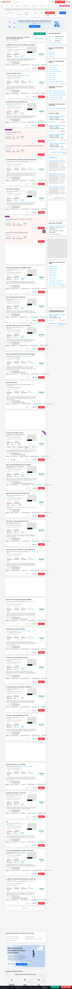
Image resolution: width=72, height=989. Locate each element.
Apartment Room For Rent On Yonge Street (17, 453)
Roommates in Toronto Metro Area (31, 9)
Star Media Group (32, 180)
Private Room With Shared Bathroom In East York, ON (60, 134)
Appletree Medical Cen (25, 93)
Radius (35, 13)
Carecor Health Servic (35, 818)
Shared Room (31, 169)
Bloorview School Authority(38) (12, 835)
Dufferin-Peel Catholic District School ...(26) (33, 837)
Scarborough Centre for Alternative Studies (57, 95)
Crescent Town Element (48, 384)
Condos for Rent (52, 67)
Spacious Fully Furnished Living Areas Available (17, 232)
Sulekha (7, 2)
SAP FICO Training (52, 272)
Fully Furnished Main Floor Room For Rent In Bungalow (20, 334)
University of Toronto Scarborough (19, 353)
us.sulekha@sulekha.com (44, 968)
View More (34, 68)
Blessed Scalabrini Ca (25, 444)
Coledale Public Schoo (23, 297)
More (33, 406)
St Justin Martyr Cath (44, 297)
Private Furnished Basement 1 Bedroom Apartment (20, 769)
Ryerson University (16, 787)
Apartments (41, 6)
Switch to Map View (39, 33)
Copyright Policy (49, 982)
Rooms (12, 6)
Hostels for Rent (52, 77)
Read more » (63, 170)
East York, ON (16, 772)
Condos (48, 6)
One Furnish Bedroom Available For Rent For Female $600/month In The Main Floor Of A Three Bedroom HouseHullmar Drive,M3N (25, 146)
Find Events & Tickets (20, 972)
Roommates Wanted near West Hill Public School (59, 324)
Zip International (25, 530)
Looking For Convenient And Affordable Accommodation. (21, 798)
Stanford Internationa (45, 354)
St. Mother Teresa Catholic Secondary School (57, 91)
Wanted (54, 316)
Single (50, 316)
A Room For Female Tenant (13, 73)
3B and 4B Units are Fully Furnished (15, 568)
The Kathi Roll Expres (14, 818)
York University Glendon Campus (19, 382)
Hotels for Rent (52, 79)
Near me (7, 6)
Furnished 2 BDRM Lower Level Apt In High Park (18, 626)
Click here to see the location (55, 43)
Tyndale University (16, 120)
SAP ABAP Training (53, 268)
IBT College (23, 122)
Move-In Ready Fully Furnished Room (16, 277)
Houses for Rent (52, 75)
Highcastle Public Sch (35, 416)
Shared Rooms (26, 6)
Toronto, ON (22, 47)
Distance (41, 38)
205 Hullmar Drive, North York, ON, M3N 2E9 (58, 226)
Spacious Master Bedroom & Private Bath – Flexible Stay (19, 219)
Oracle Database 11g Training (55, 280)
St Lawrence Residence (15, 530)
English (21, 56)
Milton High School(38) (29, 835)
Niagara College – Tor (25, 818)
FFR (7, 740)
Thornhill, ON (10, 484)
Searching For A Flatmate (13, 189)
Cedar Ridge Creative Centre (56, 99)
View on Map (8, 48)
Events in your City (10, 975)
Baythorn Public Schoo (15, 501)
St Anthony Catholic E (25, 501)
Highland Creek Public (24, 416)
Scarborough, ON (9, 134)
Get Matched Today (34, 26)
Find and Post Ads (20, 966)
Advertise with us (41, 982)
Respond (41, 68)
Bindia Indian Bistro (23, 180)
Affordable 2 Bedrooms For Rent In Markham (18, 306)
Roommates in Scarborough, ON (44, 9)
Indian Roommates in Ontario (18, 9)
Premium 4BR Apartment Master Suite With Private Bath (21, 159)
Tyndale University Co (47, 472)
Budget (41, 13)
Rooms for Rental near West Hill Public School (58, 153)
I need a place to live (64, 6)
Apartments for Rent (11, 363)
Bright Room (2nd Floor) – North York (16, 712)
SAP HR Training (52, 276)
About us (38, 980)
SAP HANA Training (53, 274)
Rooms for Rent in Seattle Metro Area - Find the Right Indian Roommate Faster (57, 174)
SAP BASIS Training (53, 266)
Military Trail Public (14, 416)
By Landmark (19, 13)
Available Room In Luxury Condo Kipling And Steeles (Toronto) (21, 45)
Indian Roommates (8, 9)
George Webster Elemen (26, 384)
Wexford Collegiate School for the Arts (57, 93)
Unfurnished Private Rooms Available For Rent (18, 248)
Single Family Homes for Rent (55, 71)
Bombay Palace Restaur (42, 180)
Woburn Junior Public (15, 354)
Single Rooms (18, 6)
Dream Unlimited (45, 530)
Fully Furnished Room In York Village (15, 683)
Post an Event (23, 977)
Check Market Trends (21, 862)
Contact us (44, 980)
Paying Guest (34, 6)
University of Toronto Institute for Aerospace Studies (22, 443)
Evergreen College (14, 180)
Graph (37, 935)
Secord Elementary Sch (15, 384)
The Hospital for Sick (35, 93)
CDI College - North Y (31, 122)
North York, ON (9, 147)
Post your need (55, 986)
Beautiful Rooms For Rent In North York (16, 102)
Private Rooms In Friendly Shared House (17, 597)
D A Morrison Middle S (37, 384)
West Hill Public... (27, 13)
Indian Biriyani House (14, 93)
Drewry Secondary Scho (36, 444)
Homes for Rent (52, 73)
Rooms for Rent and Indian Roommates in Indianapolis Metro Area (57, 187)
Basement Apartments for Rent (55, 81)
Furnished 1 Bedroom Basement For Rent (17, 655)
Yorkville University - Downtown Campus (20, 558)
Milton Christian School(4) (11, 839)
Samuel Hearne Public (37, 789)
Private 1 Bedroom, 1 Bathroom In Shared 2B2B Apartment (21, 509)
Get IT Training (20, 969)
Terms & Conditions (52, 980)
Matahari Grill (44, 93)
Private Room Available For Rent (13, 132)
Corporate (20, 980)
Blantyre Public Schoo (48, 789)
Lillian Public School (46, 501)
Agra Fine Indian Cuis (15, 122)
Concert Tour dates (24, 975)
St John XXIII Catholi (34, 297)
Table (42, 935)
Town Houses (54, 6)
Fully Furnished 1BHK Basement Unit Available (18, 425)
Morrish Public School (45, 416)
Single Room (16, 56)
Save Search (62, 12)
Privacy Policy (60, 980)
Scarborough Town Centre (55, 97)
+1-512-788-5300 (42, 965)
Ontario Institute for (45, 818)
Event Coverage (9, 977)
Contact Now (62, 122)
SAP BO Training (52, 270)
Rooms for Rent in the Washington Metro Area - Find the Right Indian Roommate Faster (57, 161)
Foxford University (16, 63)
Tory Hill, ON (21, 75)
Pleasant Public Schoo (15, 444)
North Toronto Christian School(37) (12, 837)
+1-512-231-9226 (50, 965)
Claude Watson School (41, 122)
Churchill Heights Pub (35, 354)
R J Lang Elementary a (47, 444)
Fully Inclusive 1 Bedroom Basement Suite (17, 481)
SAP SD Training (52, 278)
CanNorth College (14, 297)
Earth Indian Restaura (26, 472)
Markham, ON (22, 279)
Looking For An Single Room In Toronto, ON (58, 314)
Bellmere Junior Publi (25, 354)
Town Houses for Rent (53, 69)
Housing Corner (53, 157)
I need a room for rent (10, 13)
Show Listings (50, 12)
